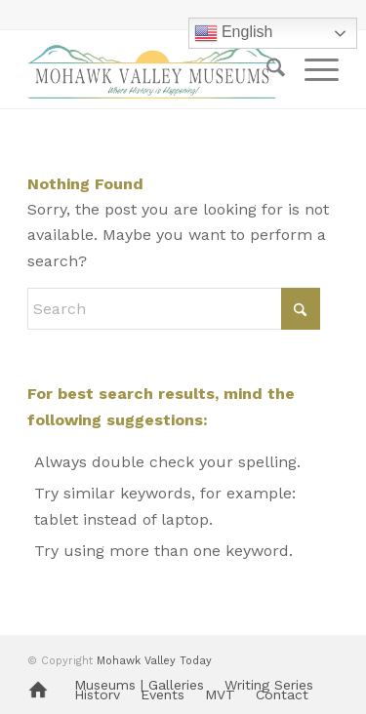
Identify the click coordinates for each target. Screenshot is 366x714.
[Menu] (312, 69)
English (233, 33)
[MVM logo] (151, 69)
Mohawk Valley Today (154, 660)
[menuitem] (266, 69)
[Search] (266, 69)
